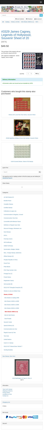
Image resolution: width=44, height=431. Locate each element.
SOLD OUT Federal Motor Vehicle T (13, 346)
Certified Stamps (8, 207)
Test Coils (6, 336)
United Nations (7, 339)
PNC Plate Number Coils (10, 270)
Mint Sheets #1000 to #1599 (11, 301)
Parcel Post (7, 263)
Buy (37, 73)
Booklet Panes (7, 200)
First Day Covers (8, 239)
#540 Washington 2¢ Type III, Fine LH (22, 378)
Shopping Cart (6, 402)
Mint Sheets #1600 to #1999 (11, 304)
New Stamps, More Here (9, 356)
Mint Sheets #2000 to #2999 (11, 308)
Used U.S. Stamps (8, 343)
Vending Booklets (8, 350)
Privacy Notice (6, 392)
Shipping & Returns (8, 391)
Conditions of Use (7, 394)
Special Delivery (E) (9, 325)
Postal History (7, 277)
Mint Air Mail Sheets (9, 315)
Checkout (29, 19)
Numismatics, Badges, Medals (11, 249)
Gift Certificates (8, 242)
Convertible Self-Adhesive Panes (12, 221)
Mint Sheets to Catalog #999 (11, 297)
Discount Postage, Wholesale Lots (12, 228)
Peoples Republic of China (10, 259)
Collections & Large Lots (10, 211)
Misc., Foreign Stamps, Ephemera (12, 252)
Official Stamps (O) (9, 256)
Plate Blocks (7, 266)
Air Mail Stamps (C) (9, 197)
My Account (38, 19)
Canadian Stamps (8, 204)
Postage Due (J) (8, 273)
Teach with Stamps (7, 389)
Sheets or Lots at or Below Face (12, 291)
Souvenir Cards (8, 322)
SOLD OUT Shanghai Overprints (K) (13, 287)
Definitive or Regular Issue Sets (12, 225)
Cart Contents (19, 19)
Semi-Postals (7, 318)
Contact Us (5, 396)
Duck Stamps (7, 232)
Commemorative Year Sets (11, 218)
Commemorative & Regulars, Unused (13, 214)
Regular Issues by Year (10, 332)
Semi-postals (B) (8, 284)
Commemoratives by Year (10, 329)
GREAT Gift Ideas (8, 245)
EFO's (5, 235)
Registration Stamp (9, 280)
